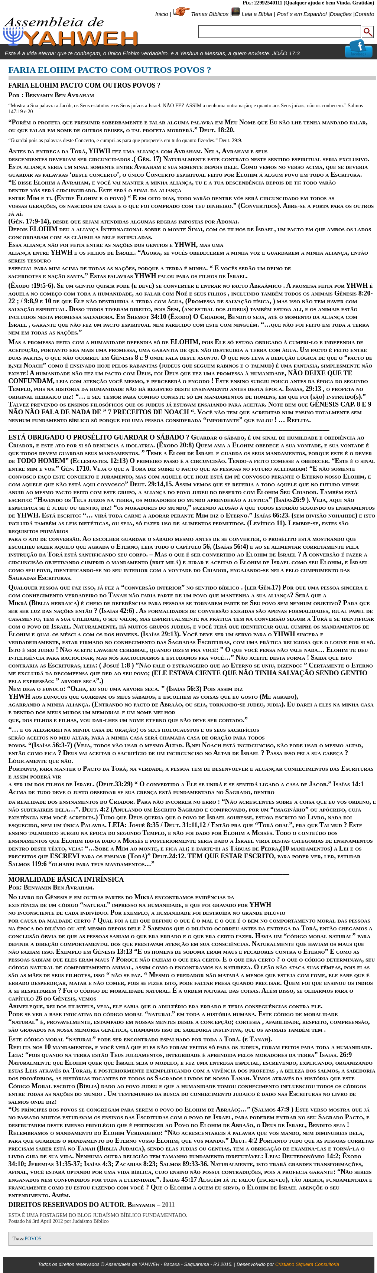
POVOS (33, 1238)
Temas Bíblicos (209, 14)
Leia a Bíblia (256, 14)
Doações (341, 14)
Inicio (161, 14)
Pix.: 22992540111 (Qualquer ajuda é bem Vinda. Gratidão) (308, 3)
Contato (364, 14)
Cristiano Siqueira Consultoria (307, 1264)
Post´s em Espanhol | (303, 14)
